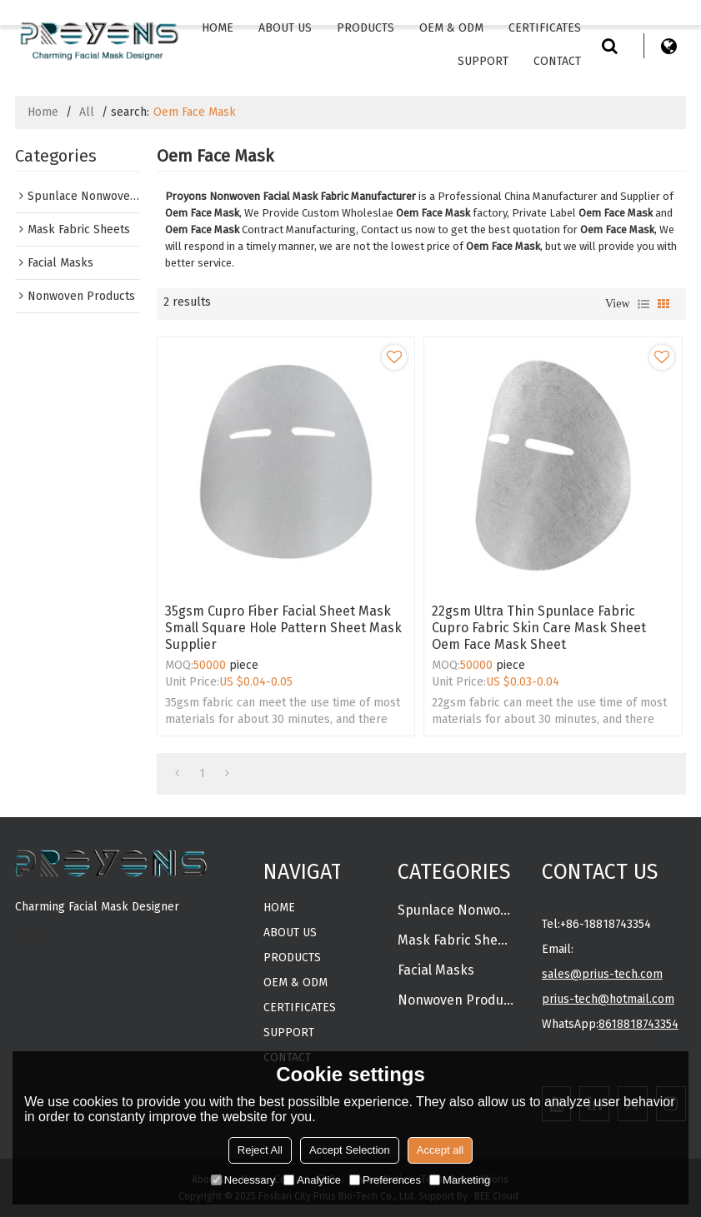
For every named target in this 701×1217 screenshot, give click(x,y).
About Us (285, 28)
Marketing (459, 1180)
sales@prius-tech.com (602, 974)
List (643, 304)
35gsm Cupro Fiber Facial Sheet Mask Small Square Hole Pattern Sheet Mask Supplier (283, 627)
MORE (31, 935)
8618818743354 (638, 1024)
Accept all (440, 1150)
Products (365, 28)
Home (217, 28)
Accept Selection (349, 1150)
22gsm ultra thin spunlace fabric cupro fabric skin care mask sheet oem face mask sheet (539, 627)
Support (483, 61)
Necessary (243, 1180)
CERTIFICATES (544, 28)
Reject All (260, 1150)
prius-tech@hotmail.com (608, 999)
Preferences (385, 1180)
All (86, 112)
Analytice (312, 1180)
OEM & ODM (451, 28)
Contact (557, 61)
